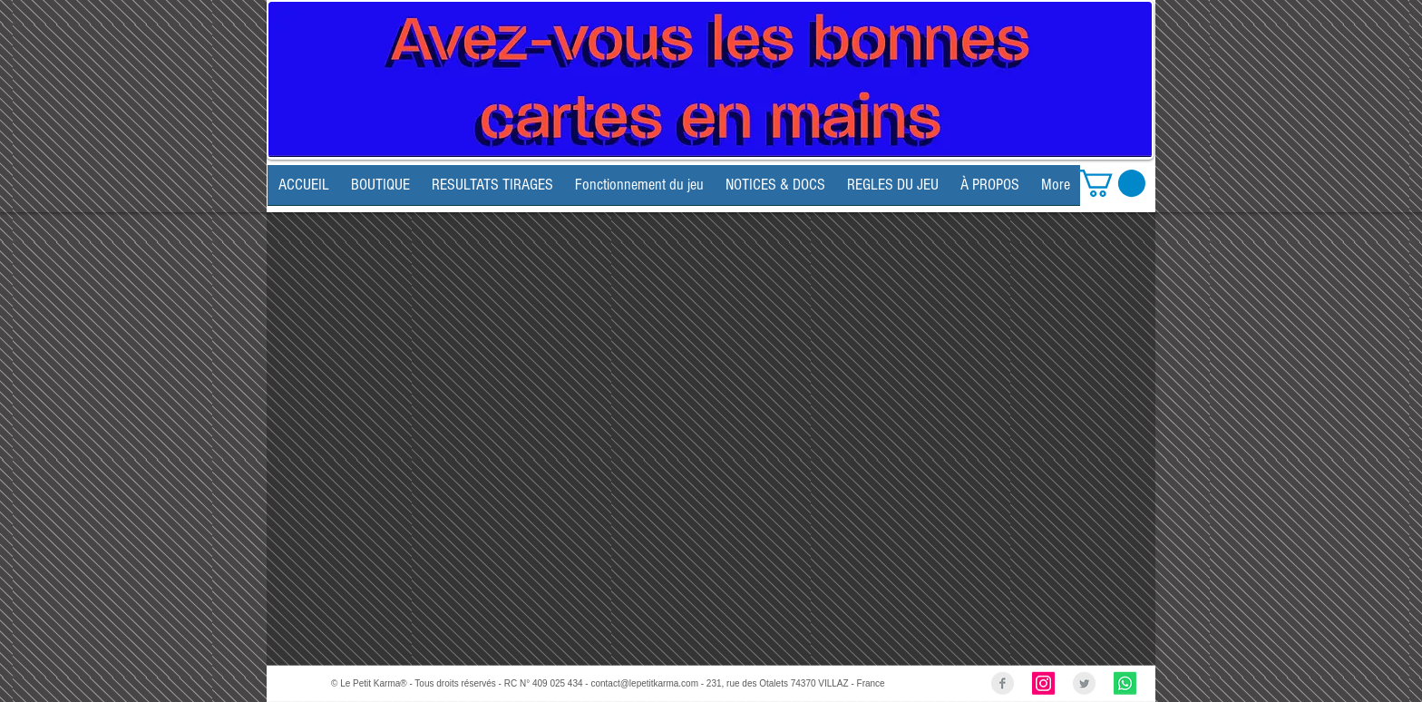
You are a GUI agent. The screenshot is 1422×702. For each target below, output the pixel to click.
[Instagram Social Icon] (1043, 683)
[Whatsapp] (1125, 683)
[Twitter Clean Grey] (1084, 683)
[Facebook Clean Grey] (1002, 683)
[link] (1111, 183)
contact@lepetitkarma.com (644, 683)
